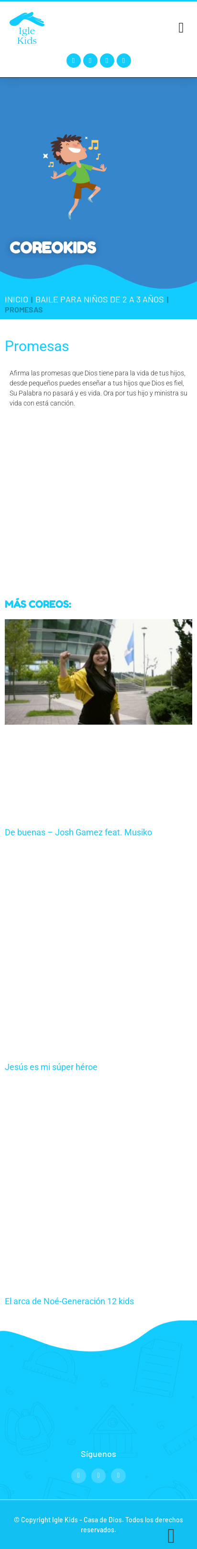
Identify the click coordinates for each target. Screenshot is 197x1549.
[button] (181, 27)
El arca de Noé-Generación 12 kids (69, 1301)
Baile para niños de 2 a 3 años (99, 299)
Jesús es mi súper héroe (51, 1067)
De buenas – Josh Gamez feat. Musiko (78, 832)
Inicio (16, 299)
